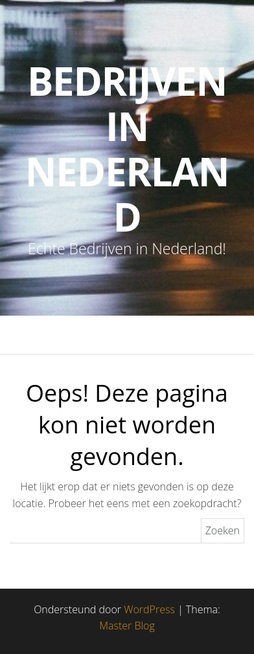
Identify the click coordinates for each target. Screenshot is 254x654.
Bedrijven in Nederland (127, 148)
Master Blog (127, 625)
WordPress (149, 609)
